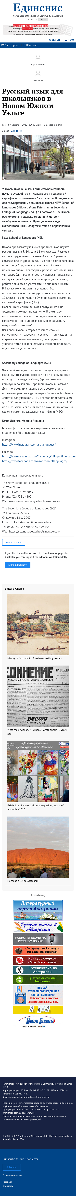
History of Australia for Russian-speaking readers (34, 658)
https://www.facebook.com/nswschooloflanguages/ (34, 461)
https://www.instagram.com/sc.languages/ (29, 444)
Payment (30, 45)
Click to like (16, 130)
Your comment (14, 542)
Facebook (7, 1181)
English (42, 19)
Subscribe (11, 1167)
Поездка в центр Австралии (23, 880)
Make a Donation (17, 564)
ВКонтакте (8, 1186)
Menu (69, 39)
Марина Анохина (38, 64)
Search (54, 39)
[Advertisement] (38, 1050)
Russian (32, 19)
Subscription (10, 45)
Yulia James (38, 80)
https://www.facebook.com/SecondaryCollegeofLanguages (39, 456)
